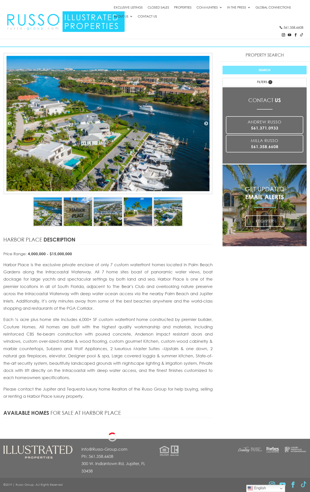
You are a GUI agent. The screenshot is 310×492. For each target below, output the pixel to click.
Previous (10, 123)
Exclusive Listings (128, 7)
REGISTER (265, 221)
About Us (121, 16)
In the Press (236, 7)
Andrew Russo (265, 124)
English (257, 488)
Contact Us (147, 16)
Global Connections (273, 7)
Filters (264, 82)
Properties (183, 7)
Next (206, 123)
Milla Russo (264, 143)
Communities (207, 7)
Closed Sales (158, 7)
